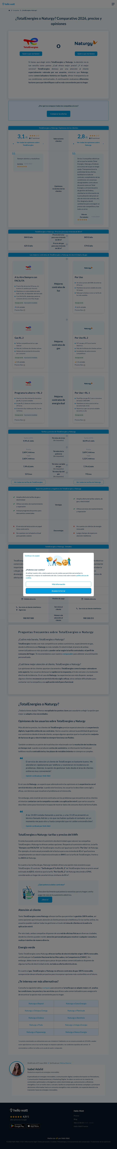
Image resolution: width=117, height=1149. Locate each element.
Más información (58, 584)
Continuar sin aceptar (32, 556)
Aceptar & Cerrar (58, 591)
